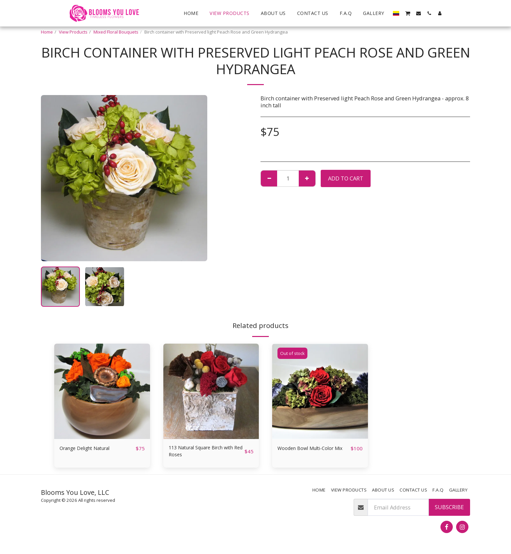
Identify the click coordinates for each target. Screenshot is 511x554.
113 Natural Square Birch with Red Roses (201, 452)
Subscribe (449, 509)
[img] (102, 391)
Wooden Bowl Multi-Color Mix (310, 452)
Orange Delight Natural (90, 448)
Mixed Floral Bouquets (115, 32)
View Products (73, 32)
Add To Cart (345, 178)
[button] (408, 13)
